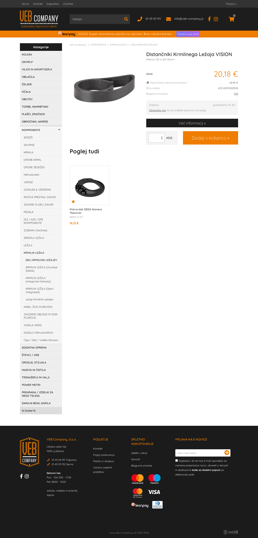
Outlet (29, 410)
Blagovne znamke (141, 465)
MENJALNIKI (31, 174)
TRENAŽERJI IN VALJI (36, 377)
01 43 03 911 (153, 18)
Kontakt (38, 4)
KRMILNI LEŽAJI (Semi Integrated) (39, 290)
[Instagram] (217, 18)
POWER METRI (31, 385)
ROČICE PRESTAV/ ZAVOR (40, 197)
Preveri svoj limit (188, 34)
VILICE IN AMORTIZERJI (37, 69)
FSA (236, 93)
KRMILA (28, 152)
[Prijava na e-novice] (226, 453)
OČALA (26, 91)
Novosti (135, 459)
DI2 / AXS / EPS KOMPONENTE (33, 221)
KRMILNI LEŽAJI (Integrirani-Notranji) (38, 279)
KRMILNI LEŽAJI (34, 252)
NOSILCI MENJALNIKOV (38, 332)
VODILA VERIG (33, 325)
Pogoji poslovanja (103, 454)
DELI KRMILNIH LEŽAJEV (41, 260)
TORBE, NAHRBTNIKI (35, 106)
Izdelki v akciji (139, 452)
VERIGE (28, 182)
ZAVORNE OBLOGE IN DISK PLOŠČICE (41, 316)
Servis (25, 4)
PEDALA (28, 212)
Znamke (68, 4)
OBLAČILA (28, 77)
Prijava (231, 4)
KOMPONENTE (31, 130)
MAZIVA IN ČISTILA (34, 370)
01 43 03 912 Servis (62, 464)
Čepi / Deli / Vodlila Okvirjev (41, 340)
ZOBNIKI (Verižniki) (35, 230)
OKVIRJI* (27, 62)
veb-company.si (78, 44)
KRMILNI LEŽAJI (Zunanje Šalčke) (41, 269)
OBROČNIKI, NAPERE (35, 121)
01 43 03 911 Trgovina (64, 459)
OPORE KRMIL (32, 160)
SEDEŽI (28, 137)
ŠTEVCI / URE (30, 355)
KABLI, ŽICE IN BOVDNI (38, 307)
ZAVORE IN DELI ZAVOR (38, 204)
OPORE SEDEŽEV (34, 167)
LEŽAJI (28, 245)
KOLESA (27, 54)
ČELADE (27, 84)
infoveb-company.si (188, 18)
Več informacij (191, 123)
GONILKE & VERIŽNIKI (37, 189)
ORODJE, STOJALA (34, 362)
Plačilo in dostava (103, 461)
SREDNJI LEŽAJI (34, 238)
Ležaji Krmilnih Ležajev (40, 299)
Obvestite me (157, 110)
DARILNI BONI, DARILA (36, 403)
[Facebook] (211, 18)
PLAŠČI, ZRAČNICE (33, 114)
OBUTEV (27, 99)
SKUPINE (29, 145)
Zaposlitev (53, 4)
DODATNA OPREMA (34, 347)
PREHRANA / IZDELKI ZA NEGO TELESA (37, 394)
